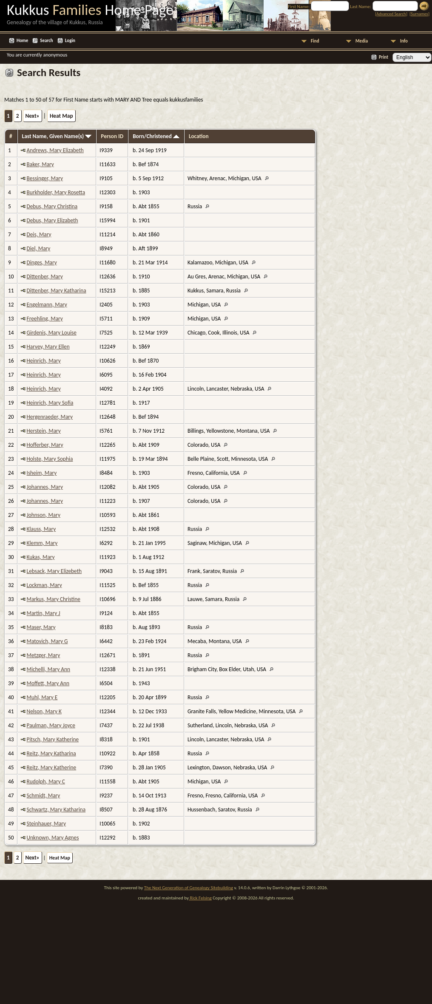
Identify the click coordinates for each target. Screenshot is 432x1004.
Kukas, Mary (41, 557)
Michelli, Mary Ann (49, 669)
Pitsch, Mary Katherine (53, 739)
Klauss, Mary (41, 529)
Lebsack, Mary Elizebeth (54, 571)
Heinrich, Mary (44, 360)
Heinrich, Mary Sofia (50, 402)
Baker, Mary (40, 164)
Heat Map (61, 115)
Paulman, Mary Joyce (51, 725)
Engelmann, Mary (47, 304)
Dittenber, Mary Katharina (56, 290)
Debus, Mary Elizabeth (52, 220)
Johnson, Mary (43, 515)
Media (361, 41)
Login (70, 40)
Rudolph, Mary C (46, 781)
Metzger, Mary (43, 655)
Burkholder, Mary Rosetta (56, 192)
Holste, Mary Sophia (50, 458)
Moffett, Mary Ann (48, 683)
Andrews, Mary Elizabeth (55, 150)
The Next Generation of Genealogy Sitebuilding (188, 888)
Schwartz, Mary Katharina (56, 809)
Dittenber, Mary (45, 276)
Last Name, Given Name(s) (57, 136)
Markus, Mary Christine (53, 599)
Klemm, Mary (42, 543)
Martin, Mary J (43, 613)
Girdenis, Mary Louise (52, 332)
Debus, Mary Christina (52, 206)
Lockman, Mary (44, 585)
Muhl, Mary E (42, 697)
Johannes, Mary (45, 487)
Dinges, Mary (42, 262)
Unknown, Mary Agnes (53, 837)
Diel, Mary (39, 248)
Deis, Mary (39, 234)
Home (22, 40)
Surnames (419, 14)
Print (383, 57)
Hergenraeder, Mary (50, 416)
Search (46, 40)
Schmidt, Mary (43, 795)
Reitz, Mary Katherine (52, 767)
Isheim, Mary (42, 472)
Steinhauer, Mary (46, 823)
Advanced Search (391, 14)
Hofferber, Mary (45, 444)
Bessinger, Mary (45, 178)
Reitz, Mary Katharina (51, 753)
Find (315, 41)
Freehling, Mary (45, 318)
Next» (33, 115)
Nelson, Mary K (44, 711)
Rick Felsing (200, 898)
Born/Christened (156, 136)
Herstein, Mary (44, 430)
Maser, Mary (41, 627)
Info (404, 41)
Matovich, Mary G (47, 641)
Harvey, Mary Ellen (48, 346)
